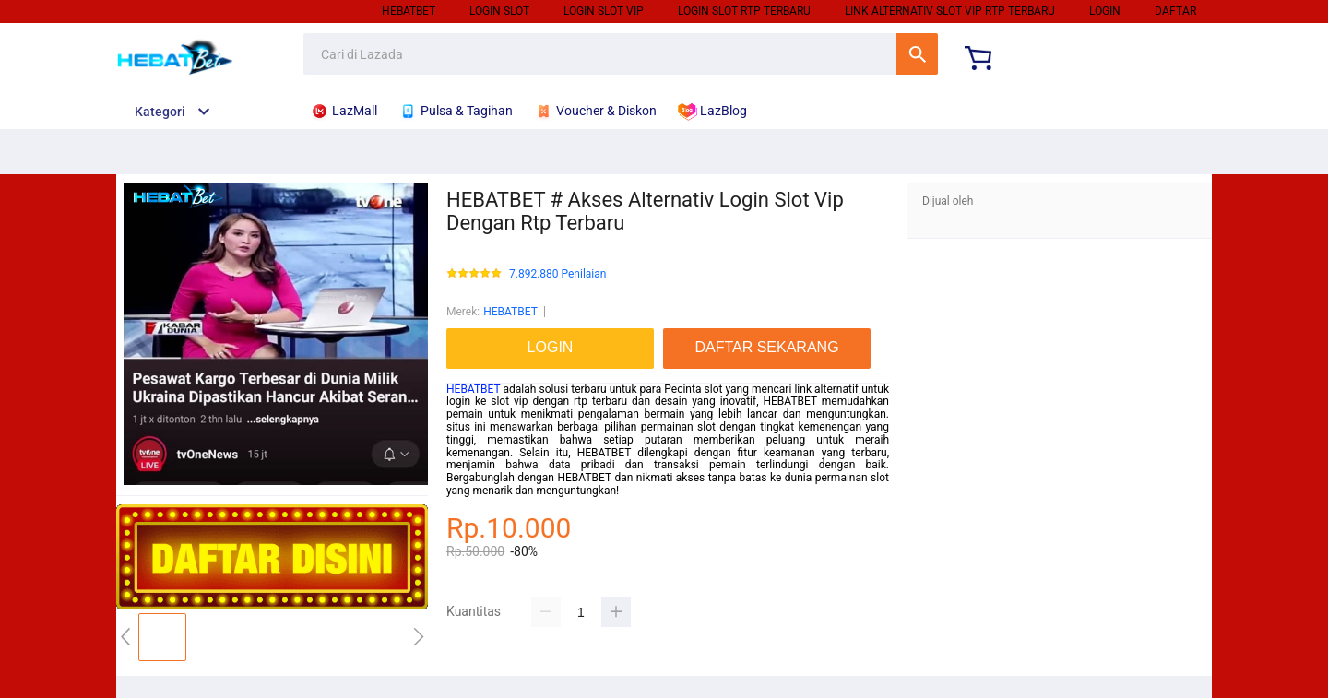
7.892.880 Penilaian (557, 274)
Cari (917, 54)
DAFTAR (1175, 11)
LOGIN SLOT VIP (603, 11)
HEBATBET (408, 11)
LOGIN (1104, 11)
